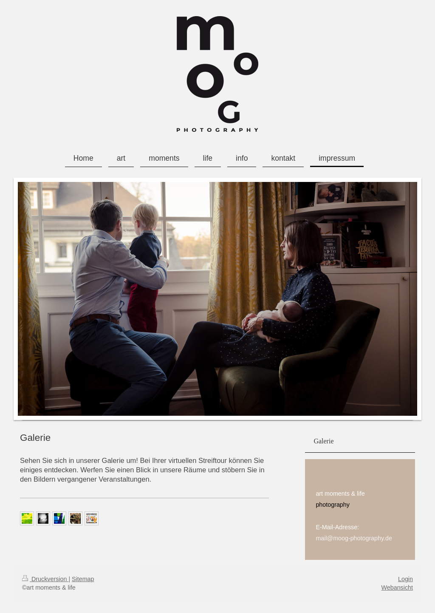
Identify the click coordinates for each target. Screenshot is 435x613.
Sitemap (83, 579)
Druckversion (45, 579)
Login (405, 579)
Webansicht (397, 587)
